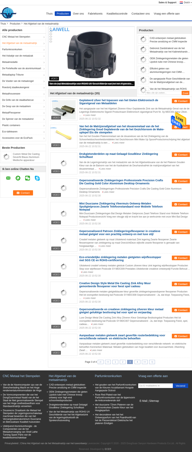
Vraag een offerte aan (167, 13)
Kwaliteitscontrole (117, 13)
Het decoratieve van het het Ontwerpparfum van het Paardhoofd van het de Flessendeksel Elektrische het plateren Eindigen (115, 419)
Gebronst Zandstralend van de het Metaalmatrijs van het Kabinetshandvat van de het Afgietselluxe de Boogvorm (170, 50)
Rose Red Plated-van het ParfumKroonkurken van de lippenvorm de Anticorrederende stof (115, 397)
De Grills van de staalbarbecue (18, 100)
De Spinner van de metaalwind (17, 119)
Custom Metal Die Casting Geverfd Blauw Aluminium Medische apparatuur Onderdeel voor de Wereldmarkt (26, 160)
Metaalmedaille (10, 62)
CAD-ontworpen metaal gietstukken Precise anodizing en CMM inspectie (168, 40)
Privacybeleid (11, 443)
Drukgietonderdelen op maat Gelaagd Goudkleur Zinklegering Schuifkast (68, 406)
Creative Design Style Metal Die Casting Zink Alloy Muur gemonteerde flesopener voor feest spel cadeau (115, 285)
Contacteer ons (141, 13)
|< (101, 362)
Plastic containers (11, 125)
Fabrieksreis (95, 13)
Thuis (49, 13)
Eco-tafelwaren (9, 131)
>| (152, 362)
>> (144, 362)
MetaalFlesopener (11, 112)
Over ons (78, 13)
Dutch (188, 2)
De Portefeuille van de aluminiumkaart (21, 68)
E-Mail (143, 400)
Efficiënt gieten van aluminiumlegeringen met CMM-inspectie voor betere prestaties (166, 70)
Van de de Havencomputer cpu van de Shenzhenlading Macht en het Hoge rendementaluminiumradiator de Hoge (22, 387)
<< (108, 362)
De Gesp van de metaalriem (16, 106)
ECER (108, 449)
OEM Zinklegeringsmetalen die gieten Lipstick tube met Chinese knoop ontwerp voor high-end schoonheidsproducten (169, 60)
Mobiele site (145, 405)
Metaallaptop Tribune (13, 74)
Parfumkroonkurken (12, 49)
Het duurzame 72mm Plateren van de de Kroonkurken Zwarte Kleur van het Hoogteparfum (114, 407)
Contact (182, 101)
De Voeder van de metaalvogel (18, 81)
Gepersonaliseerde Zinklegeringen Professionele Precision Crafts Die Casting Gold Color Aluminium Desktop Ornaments (121, 182)
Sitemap (154, 400)
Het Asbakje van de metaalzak (17, 55)
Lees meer (90, 115)
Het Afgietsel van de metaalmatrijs (19, 43)
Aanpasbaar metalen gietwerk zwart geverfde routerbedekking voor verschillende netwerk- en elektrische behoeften (122, 337)
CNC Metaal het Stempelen (16, 36)
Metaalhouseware (11, 93)
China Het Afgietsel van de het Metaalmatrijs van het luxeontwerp (53, 443)
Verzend (180, 385)
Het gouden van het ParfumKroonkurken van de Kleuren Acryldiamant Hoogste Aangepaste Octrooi (115, 387)
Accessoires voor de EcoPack (17, 138)
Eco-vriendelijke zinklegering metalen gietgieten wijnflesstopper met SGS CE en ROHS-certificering (120, 259)
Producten (63, 13)
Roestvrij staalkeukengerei (15, 87)
